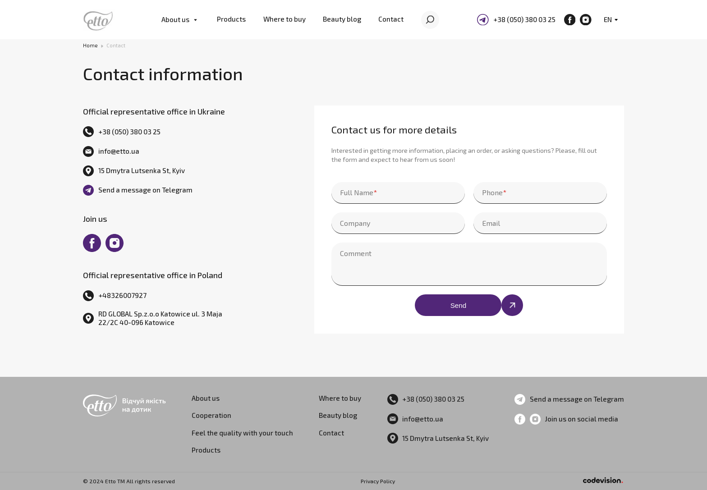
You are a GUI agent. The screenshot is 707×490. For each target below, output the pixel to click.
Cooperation (211, 415)
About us (175, 19)
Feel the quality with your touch (242, 433)
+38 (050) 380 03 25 (524, 19)
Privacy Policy (378, 481)
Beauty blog (342, 19)
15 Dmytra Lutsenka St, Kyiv (141, 170)
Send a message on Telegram (145, 190)
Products (231, 19)
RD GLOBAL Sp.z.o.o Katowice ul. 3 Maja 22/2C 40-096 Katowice (160, 318)
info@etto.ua (118, 151)
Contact (391, 19)
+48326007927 (122, 295)
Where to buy (284, 19)
